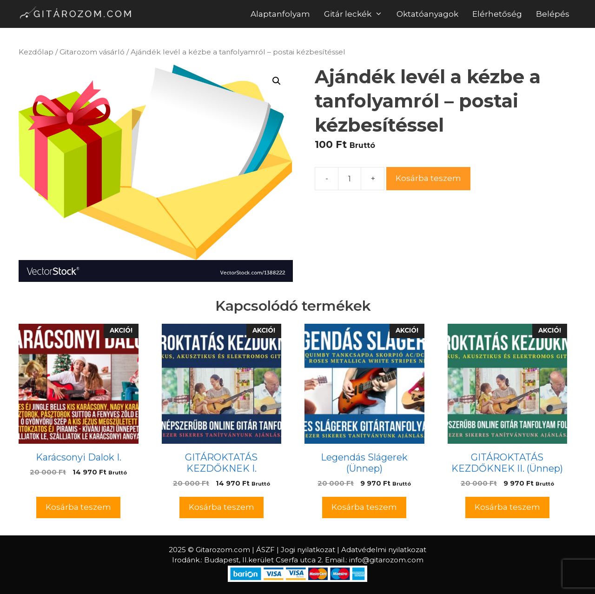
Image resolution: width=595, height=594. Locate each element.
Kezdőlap (36, 51)
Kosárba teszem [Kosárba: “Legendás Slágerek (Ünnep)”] (364, 507)
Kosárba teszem (428, 178)
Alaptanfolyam (280, 14)
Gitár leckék (357, 14)
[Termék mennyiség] (349, 178)
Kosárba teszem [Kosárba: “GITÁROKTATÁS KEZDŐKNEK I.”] (221, 507)
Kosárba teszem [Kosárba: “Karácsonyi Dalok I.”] (78, 507)
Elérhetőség (497, 14)
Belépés (552, 14)
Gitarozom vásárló (92, 51)
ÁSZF (265, 549)
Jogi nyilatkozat (308, 549)
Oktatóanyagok (427, 14)
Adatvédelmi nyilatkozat (383, 549)
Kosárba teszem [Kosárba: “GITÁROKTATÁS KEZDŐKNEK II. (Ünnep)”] (507, 507)
